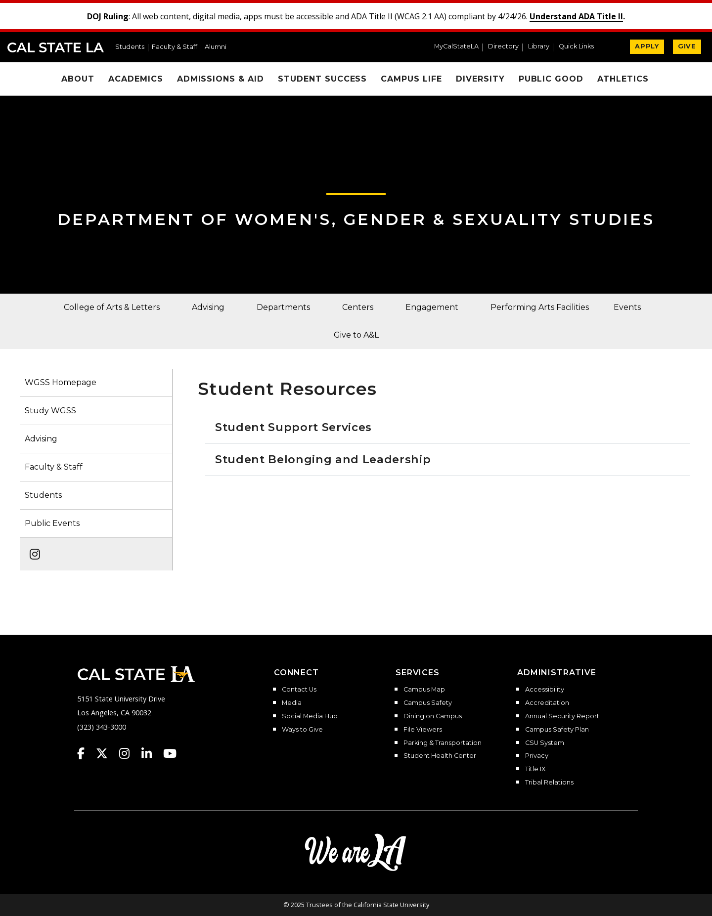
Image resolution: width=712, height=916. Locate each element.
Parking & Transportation (442, 743)
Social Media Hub (310, 716)
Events (627, 307)
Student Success (322, 79)
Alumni (215, 47)
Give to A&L (356, 335)
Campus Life (411, 79)
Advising (208, 307)
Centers (357, 307)
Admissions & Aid (220, 79)
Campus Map (424, 689)
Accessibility (544, 689)
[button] (580, 47)
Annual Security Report (562, 716)
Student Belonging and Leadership (323, 459)
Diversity (480, 79)
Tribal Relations (549, 782)
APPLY (647, 46)
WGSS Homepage (60, 382)
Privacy (536, 755)
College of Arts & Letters (112, 307)
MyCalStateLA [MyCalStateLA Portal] (456, 47)
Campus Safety (427, 702)
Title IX (535, 769)
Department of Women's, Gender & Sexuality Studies (356, 219)
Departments (283, 307)
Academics (135, 79)
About (77, 79)
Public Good (551, 79)
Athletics (623, 79)
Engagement (431, 307)
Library (538, 47)
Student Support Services (293, 427)
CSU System (544, 743)
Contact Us (299, 689)
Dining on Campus (432, 716)
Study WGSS (50, 410)
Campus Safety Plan (557, 729)
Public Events (52, 523)
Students (129, 47)
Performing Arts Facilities (539, 307)
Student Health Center (439, 755)
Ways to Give (302, 729)
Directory (503, 47)
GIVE (687, 46)
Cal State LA (55, 47)
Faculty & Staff (174, 47)
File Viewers (422, 729)
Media (292, 702)
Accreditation (547, 702)
